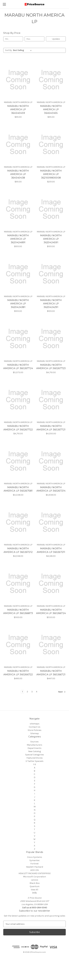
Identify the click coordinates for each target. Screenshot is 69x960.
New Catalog (34, 751)
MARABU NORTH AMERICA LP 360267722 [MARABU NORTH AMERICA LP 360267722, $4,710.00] (18, 427)
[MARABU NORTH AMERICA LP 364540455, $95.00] (51, 79)
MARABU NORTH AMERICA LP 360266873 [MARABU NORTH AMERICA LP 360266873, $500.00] (18, 611)
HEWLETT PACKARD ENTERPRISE (35, 873)
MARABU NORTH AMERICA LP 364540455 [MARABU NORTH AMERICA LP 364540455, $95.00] (51, 109)
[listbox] (23, 50)
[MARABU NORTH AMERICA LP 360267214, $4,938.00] (51, 461)
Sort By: (8, 50)
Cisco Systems (34, 857)
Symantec (34, 860)
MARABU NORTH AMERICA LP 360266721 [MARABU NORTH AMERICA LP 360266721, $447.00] (50, 672)
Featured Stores (34, 758)
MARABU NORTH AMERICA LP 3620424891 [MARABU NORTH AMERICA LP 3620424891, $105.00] (18, 239)
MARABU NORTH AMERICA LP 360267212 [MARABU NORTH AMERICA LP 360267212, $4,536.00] (18, 550)
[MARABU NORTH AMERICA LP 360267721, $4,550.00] (51, 400)
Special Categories (34, 754)
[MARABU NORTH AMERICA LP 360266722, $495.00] (18, 645)
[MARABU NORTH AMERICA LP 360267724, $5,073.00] (18, 338)
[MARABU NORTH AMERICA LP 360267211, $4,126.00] (51, 522)
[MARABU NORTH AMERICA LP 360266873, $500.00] (18, 583)
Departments (34, 748)
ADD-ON (34, 870)
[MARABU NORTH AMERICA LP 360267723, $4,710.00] (51, 338)
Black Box (35, 883)
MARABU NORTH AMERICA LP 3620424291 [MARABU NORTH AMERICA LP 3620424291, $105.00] (51, 304)
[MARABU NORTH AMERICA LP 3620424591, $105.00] (51, 209)
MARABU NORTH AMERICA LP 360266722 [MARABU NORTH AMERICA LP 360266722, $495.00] (18, 672)
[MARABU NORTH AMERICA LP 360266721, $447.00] (51, 645)
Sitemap (34, 733)
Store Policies (34, 730)
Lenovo (34, 880)
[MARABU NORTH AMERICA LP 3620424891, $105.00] (18, 209)
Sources (34, 741)
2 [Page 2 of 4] (27, 691)
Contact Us (34, 727)
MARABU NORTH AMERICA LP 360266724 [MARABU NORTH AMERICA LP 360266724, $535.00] (51, 611)
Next (62, 691)
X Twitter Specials (34, 761)
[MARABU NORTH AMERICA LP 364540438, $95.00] (18, 144)
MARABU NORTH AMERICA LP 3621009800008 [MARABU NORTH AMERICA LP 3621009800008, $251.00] (51, 174)
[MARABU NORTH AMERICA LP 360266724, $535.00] (51, 583)
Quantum (34, 886)
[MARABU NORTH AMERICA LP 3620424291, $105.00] (51, 274)
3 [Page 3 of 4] (32, 691)
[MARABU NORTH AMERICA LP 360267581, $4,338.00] (18, 461)
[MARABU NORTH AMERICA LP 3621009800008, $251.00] (51, 144)
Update (56, 39)
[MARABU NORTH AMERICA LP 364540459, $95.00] (18, 79)
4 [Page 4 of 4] (36, 691)
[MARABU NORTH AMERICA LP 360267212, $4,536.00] (18, 522)
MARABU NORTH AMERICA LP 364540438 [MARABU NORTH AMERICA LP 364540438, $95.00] (18, 174)
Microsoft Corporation (34, 876)
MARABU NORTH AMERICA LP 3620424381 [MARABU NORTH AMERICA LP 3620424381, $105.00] (18, 304)
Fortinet (34, 863)
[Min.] (13, 38)
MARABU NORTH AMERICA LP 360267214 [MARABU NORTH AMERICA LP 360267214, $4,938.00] (51, 489)
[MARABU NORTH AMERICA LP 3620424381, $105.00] (18, 274)
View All (34, 889)
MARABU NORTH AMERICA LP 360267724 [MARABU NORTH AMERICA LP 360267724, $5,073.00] (18, 366)
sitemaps (34, 723)
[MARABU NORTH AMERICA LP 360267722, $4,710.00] (18, 400)
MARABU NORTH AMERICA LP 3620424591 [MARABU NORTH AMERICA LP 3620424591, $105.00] (51, 239)
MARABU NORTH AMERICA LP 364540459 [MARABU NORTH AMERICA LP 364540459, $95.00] (18, 109)
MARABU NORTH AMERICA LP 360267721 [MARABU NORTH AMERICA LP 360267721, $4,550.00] (50, 427)
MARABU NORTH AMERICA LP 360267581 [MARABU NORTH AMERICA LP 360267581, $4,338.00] (18, 489)
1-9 (34, 764)
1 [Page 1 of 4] (22, 691)
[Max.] (34, 38)
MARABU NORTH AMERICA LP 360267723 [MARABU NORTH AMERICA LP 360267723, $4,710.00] (51, 366)
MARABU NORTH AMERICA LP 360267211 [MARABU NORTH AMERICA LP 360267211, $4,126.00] (51, 550)
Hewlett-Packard (34, 867)
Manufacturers (34, 745)
